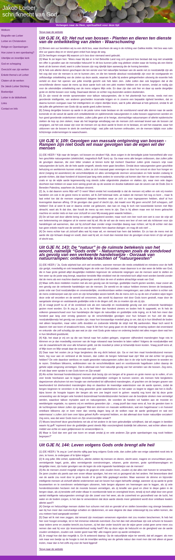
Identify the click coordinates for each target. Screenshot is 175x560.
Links (4, 103)
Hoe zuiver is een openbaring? (17, 52)
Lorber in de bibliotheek (13, 97)
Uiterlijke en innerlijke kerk (15, 58)
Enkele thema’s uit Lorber (15, 74)
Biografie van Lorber (12, 35)
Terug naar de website (51, 32)
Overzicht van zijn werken (15, 69)
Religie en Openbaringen (14, 46)
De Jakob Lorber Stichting (15, 86)
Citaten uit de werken (12, 80)
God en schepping (11, 63)
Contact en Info (9, 108)
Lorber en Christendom (13, 41)
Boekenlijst (7, 91)
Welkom (5, 30)
